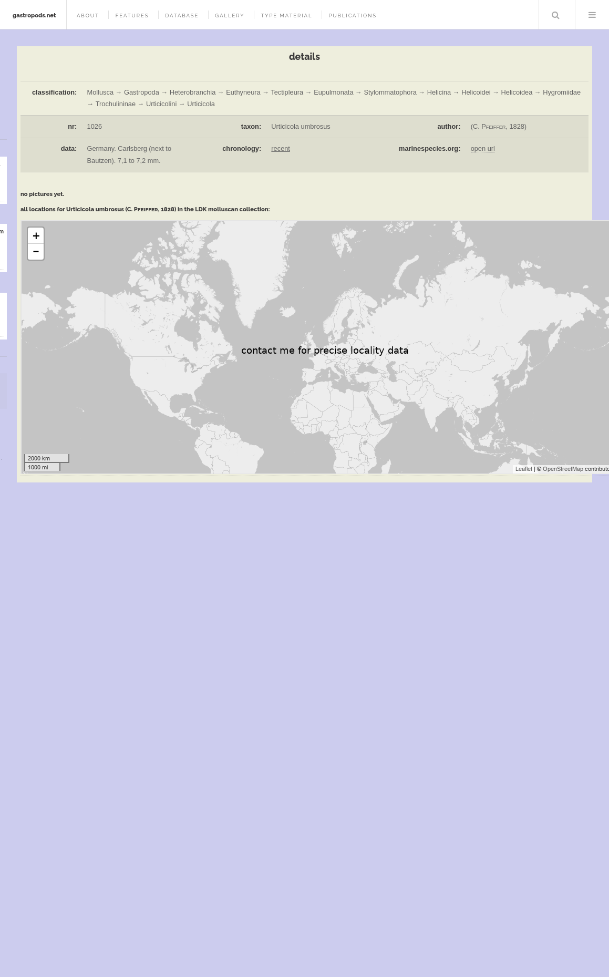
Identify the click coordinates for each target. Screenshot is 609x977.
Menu (592, 14)
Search (556, 14)
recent (280, 148)
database (182, 15)
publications (352, 15)
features (132, 15)
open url (483, 148)
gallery (229, 15)
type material (286, 15)
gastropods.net (34, 15)
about (88, 15)
